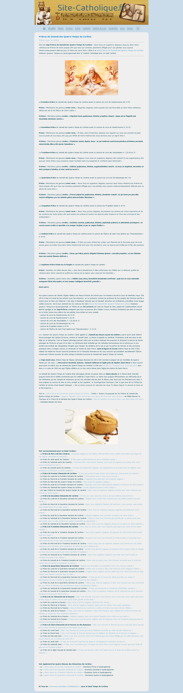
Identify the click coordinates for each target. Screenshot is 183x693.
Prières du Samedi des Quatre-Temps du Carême (65, 37)
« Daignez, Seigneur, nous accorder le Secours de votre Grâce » (109, 515)
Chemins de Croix (99, 28)
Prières (78, 28)
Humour (130, 28)
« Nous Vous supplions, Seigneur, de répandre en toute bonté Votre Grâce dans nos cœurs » (90, 534)
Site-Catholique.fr (91, 8)
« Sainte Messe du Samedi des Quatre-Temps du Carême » (68, 393)
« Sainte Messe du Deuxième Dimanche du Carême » (63, 670)
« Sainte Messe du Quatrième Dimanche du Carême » (64, 675)
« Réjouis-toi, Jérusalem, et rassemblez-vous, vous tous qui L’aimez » (106, 566)
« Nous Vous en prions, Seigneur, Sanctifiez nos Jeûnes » (88, 602)
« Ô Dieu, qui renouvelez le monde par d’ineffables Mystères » (112, 588)
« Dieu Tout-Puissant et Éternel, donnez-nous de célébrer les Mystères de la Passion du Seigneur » (99, 633)
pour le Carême (52, 40)
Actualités (52, 28)
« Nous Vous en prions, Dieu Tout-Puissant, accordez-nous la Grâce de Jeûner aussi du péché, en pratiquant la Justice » (90, 562)
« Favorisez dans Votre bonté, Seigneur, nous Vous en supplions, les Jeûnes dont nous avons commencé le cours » (89, 464)
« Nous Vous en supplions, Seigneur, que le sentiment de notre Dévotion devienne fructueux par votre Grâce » (91, 593)
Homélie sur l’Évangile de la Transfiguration (119, 365)
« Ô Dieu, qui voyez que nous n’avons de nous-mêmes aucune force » (106, 496)
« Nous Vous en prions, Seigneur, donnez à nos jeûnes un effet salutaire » (115, 524)
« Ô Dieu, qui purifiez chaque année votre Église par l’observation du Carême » (108, 473)
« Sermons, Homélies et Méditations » (65, 686)
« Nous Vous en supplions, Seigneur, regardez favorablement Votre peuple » (89, 511)
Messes (61, 28)
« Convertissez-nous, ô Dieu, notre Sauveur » (101, 476)
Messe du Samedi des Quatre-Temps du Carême (109, 304)
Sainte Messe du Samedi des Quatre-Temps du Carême (120, 50)
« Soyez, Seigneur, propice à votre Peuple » (99, 487)
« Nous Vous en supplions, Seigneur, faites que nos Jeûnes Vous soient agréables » (98, 605)
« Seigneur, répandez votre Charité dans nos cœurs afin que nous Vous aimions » (92, 396)
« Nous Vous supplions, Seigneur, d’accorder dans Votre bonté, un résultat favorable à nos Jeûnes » (88, 556)
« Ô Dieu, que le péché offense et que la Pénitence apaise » (93, 459)
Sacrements (113, 28)
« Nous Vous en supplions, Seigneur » (96, 482)
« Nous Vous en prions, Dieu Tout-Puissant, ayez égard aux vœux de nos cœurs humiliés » (90, 528)
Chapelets (86, 28)
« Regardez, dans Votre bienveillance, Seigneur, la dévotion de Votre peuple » (113, 485)
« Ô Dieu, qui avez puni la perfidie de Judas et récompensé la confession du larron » (92, 641)
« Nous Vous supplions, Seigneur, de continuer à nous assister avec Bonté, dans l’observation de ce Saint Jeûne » (90, 506)
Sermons (69, 28)
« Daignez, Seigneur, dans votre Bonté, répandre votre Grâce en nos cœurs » (99, 616)
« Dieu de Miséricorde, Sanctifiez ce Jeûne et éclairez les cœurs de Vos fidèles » (100, 608)
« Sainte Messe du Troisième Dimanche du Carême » (63, 672)
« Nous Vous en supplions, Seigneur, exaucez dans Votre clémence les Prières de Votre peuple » (90, 492)
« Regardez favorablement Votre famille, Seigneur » (104, 479)
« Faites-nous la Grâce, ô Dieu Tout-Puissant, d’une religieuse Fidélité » (113, 569)
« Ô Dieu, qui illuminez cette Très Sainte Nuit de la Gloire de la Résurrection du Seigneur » (89, 652)
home (44, 28)
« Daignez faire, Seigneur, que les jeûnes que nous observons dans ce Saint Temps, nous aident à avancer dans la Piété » (91, 573)
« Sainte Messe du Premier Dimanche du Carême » (63, 667)
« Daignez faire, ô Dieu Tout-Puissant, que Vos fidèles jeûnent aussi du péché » (89, 500)
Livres (122, 28)
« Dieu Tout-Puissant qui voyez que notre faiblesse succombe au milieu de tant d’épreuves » (96, 630)
